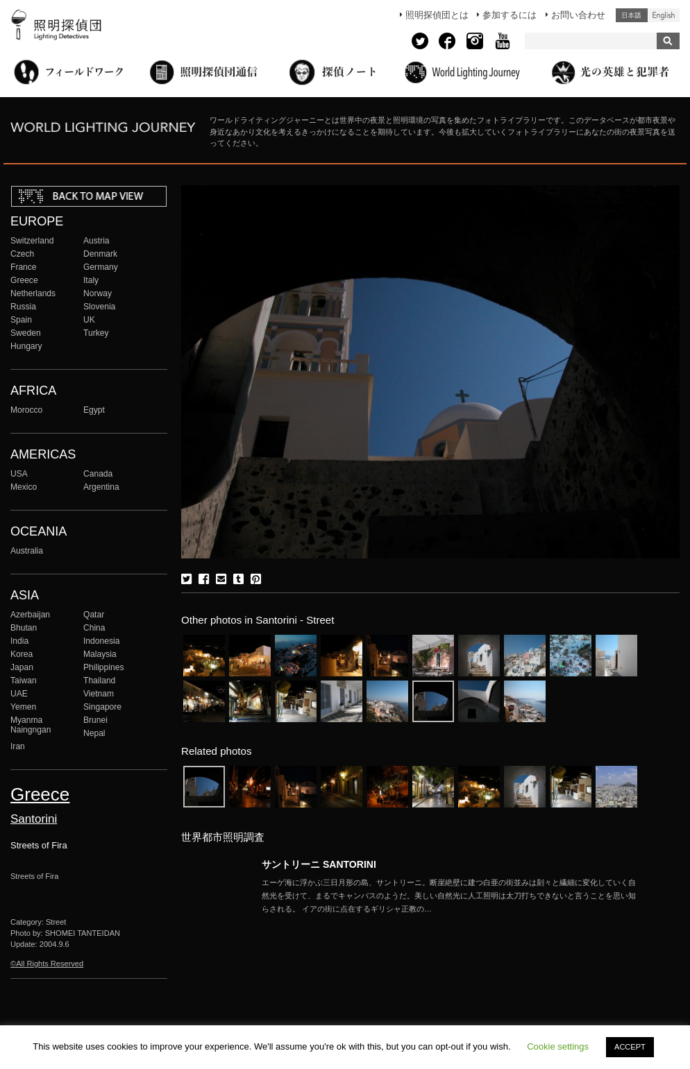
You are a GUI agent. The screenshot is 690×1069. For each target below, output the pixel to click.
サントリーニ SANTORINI (319, 864)
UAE (19, 694)
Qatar (93, 614)
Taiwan (23, 680)
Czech (22, 254)
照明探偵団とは (437, 15)
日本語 (632, 15)
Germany (100, 267)
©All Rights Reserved (46, 963)
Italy (91, 280)
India (19, 641)
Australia (26, 551)
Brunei (95, 720)
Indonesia (101, 641)
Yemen (23, 707)
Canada (97, 474)
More (449, 895)
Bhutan (23, 628)
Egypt (94, 410)
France (23, 267)
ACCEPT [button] (630, 1047)
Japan (21, 667)
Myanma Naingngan (30, 725)
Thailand (99, 680)
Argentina (101, 487)
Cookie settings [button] (558, 1046)
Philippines (103, 667)
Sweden (25, 333)
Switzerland (31, 241)
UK (89, 320)
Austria (96, 241)
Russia (23, 306)
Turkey (95, 333)
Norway (97, 293)
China (94, 628)
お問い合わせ (578, 15)
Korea (21, 654)
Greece (24, 280)
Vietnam (98, 694)
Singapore (102, 707)
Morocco (26, 410)
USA (19, 474)
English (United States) (664, 15)
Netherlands (33, 293)
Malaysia (100, 654)
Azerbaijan (30, 614)
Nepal (94, 733)
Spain (21, 320)
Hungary (26, 346)
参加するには (509, 15)
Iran (17, 746)
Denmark (100, 254)
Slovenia (99, 306)
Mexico (23, 487)
